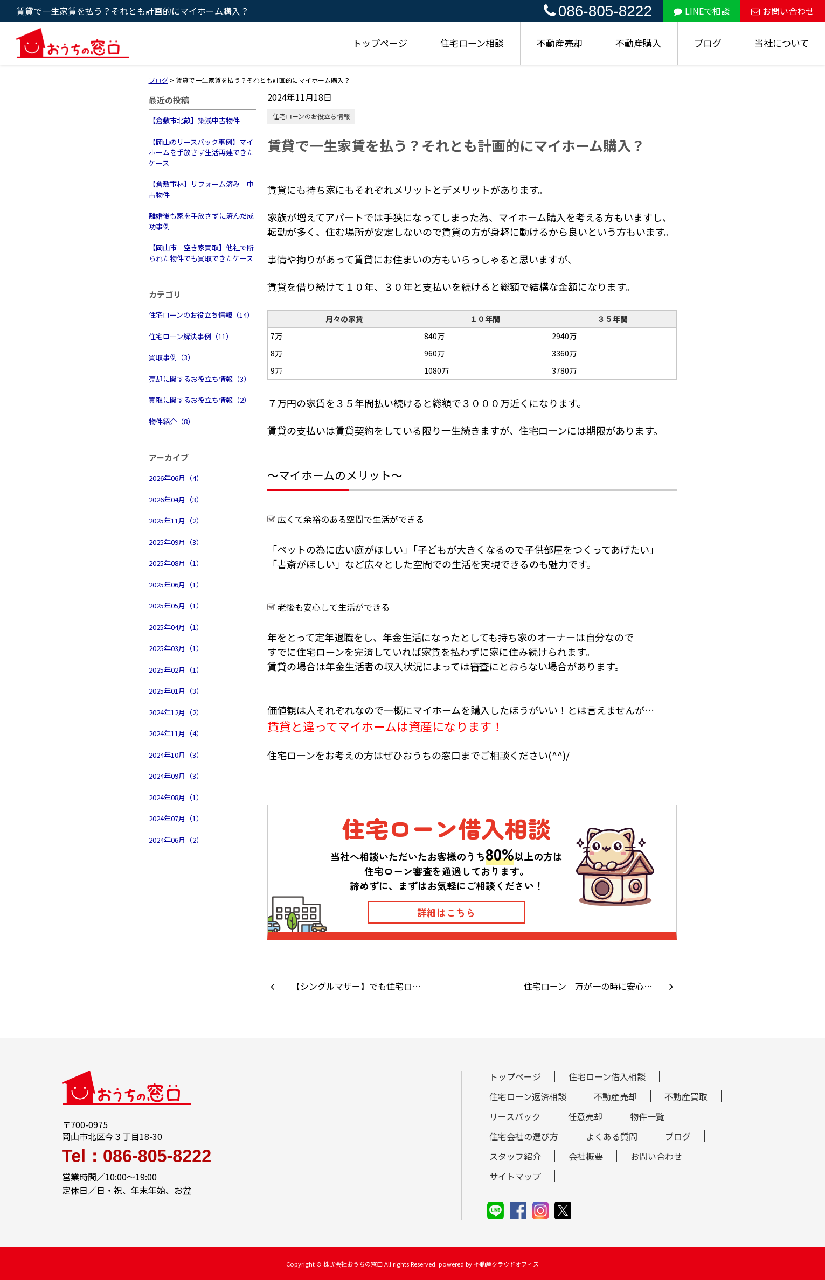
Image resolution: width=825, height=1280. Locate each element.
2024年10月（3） (176, 755)
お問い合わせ (782, 10)
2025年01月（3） (176, 691)
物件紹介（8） (172, 421)
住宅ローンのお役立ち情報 (311, 116)
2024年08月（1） (176, 797)
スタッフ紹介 (515, 1156)
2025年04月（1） (176, 627)
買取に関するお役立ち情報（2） (200, 400)
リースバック (514, 1116)
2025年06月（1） (176, 584)
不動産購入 (638, 43)
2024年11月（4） (176, 733)
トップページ (379, 43)
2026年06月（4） (176, 478)
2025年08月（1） (176, 563)
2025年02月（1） (176, 670)
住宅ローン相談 (472, 43)
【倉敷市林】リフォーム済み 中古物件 (201, 189)
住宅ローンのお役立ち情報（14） (201, 315)
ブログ (708, 43)
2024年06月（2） (176, 840)
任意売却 (585, 1116)
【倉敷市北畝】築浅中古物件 (194, 120)
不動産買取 (686, 1096)
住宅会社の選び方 (523, 1136)
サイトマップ (515, 1176)
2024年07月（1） (176, 818)
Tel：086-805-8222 (136, 1156)
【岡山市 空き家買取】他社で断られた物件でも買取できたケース (201, 252)
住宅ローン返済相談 (527, 1096)
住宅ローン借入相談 (607, 1076)
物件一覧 (647, 1116)
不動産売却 (560, 43)
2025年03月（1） (176, 648)
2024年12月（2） (176, 712)
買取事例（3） (172, 357)
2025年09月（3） (176, 542)
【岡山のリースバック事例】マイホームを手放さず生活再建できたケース (201, 152)
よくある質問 (611, 1136)
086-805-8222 (598, 11)
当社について (781, 43)
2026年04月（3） (176, 499)
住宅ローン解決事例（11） (191, 336)
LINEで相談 (702, 10)
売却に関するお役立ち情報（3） (200, 379)
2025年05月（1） (176, 605)
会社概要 (586, 1156)
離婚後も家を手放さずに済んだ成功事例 (201, 221)
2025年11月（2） (176, 520)
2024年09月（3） (176, 776)
